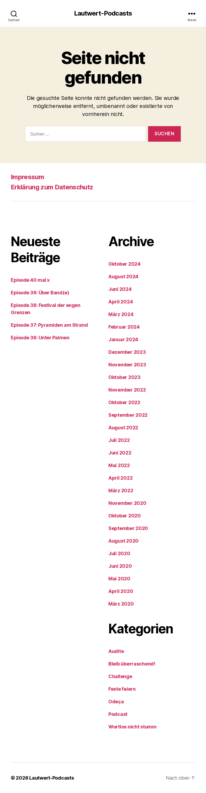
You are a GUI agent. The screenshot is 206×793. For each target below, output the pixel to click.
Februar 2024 (124, 327)
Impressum (27, 177)
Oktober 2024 (124, 264)
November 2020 (127, 503)
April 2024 (120, 302)
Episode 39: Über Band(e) (40, 292)
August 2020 (123, 541)
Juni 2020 (120, 566)
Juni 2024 (120, 289)
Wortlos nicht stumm (132, 727)
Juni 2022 (119, 453)
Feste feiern (122, 689)
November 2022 (127, 390)
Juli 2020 (119, 553)
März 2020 (121, 604)
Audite (116, 651)
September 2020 (128, 528)
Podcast (117, 714)
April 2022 (120, 478)
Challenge (120, 676)
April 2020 (120, 591)
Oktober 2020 (124, 515)
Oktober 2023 (124, 377)
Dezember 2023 (127, 352)
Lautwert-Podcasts (103, 13)
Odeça (116, 701)
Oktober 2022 (124, 402)
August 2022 (123, 427)
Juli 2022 (119, 440)
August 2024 (123, 276)
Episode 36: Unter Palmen (40, 337)
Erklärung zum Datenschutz (52, 187)
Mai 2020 (119, 578)
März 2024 (121, 314)
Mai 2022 (119, 465)
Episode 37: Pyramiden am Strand (49, 325)
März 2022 (120, 490)
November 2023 (127, 364)
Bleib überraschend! (131, 664)
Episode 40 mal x (30, 280)
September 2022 (128, 415)
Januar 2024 (123, 339)
